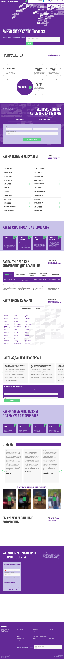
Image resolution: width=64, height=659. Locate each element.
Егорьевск (6, 335)
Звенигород (6, 340)
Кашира (15, 315)
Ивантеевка (6, 343)
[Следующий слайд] (60, 373)
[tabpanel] (32, 134)
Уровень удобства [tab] (55, 274)
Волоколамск (7, 323)
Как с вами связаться (7, 391)
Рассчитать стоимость (32, 139)
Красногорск (16, 323)
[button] (51, 1)
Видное (5, 321)
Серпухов (27, 326)
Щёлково (27, 338)
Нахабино (16, 321)
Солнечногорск (28, 327)
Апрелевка (6, 315)
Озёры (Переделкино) (18, 341)
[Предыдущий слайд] (3, 373)
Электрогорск (28, 340)
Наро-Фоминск (17, 337)
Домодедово (7, 332)
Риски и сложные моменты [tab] (32, 274)
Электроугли (27, 343)
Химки (26, 334)
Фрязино (27, 332)
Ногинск (15, 338)
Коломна (16, 318)
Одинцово (16, 340)
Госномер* (34, 126)
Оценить (29, 43)
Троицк (26, 330)
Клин (15, 316)
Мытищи (16, 335)
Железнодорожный (8, 337)
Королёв (16, 320)
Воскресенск (6, 324)
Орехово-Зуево (17, 343)
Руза (26, 321)
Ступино (27, 329)
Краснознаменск (17, 326)
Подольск (27, 315)
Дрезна (5, 334)
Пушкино (27, 316)
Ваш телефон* (8, 126)
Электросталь (28, 341)
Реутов (26, 320)
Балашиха (6, 316)
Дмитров (6, 329)
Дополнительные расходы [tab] (44, 274)
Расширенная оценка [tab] (44, 119)
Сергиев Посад (28, 324)
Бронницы (6, 318)
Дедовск (6, 326)
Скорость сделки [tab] (8, 274)
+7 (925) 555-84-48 (12, 589)
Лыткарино (16, 330)
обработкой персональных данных (48, 40)
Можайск (16, 334)
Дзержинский (7, 327)
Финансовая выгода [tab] (20, 274)
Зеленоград (6, 341)
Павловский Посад (18, 345)
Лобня (15, 329)
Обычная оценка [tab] (20, 119)
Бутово (5, 320)
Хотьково (27, 335)
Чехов (26, 337)
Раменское (27, 318)
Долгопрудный (7, 330)
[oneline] (43, 38)
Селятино (27, 323)
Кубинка (15, 327)
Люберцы (16, 332)
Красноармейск (17, 324)
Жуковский (6, 338)
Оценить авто (12, 400)
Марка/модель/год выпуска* (11, 131)
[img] (45, 1)
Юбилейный (27, 345)
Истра (5, 345)
